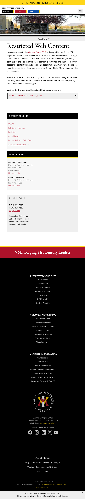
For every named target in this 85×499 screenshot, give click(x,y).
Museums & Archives (43, 334)
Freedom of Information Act (43, 377)
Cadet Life (43, 295)
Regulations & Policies (43, 373)
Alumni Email (13, 136)
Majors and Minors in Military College (42, 462)
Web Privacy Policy (42, 487)
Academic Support (43, 291)
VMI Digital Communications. (54, 484)
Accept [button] (64, 496)
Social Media (42, 471)
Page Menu (43, 39)
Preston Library (42, 330)
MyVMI (11, 124)
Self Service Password (16, 128)
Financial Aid (42, 283)
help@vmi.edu (14, 210)
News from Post (43, 318)
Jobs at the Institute (42, 365)
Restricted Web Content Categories (25, 96)
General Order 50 (36, 52)
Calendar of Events (43, 322)
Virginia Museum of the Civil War (42, 467)
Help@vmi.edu (14, 173)
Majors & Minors (43, 287)
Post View (12, 132)
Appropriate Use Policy (17, 144)
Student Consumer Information (43, 369)
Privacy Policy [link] (49, 496)
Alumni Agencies (43, 342)
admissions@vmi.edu (47, 423)
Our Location (42, 358)
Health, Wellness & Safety (43, 326)
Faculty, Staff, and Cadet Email (20, 140)
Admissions (43, 279)
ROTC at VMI (42, 299)
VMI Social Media (42, 338)
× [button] (83, 492)
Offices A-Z (43, 361)
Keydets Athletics (43, 303)
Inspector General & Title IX (43, 381)
